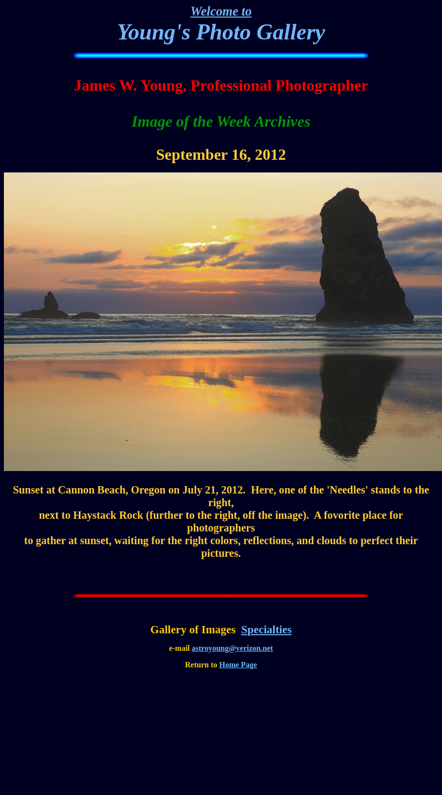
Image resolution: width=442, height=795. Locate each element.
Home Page (238, 665)
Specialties (266, 629)
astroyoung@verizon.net (232, 648)
